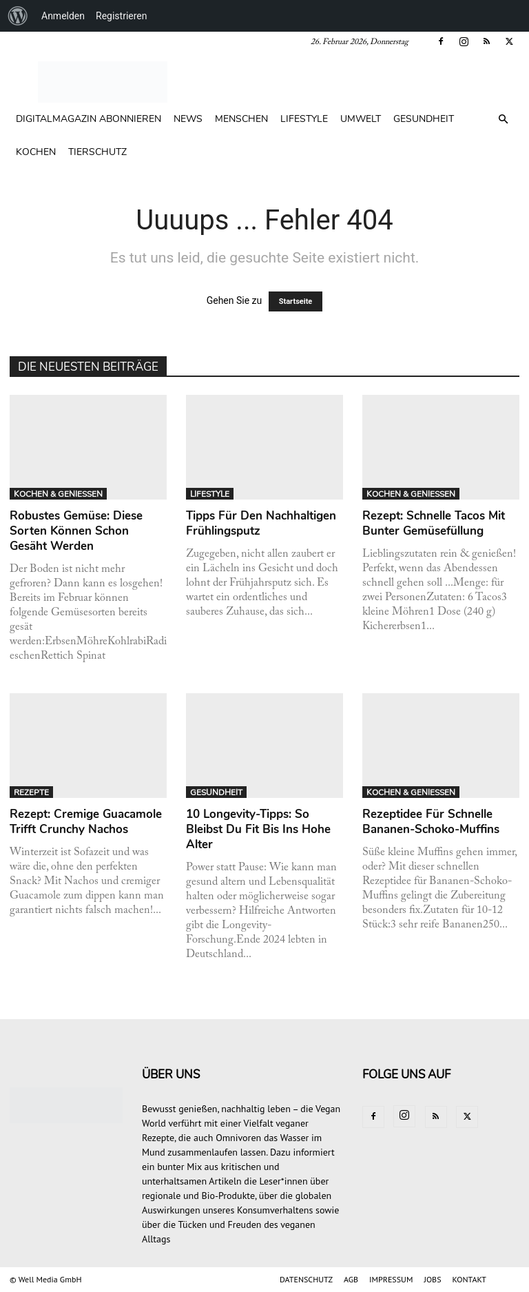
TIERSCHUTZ (97, 151)
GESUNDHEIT (423, 118)
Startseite (296, 301)
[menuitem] (18, 16)
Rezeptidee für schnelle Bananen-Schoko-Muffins (430, 821)
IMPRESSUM (391, 1279)
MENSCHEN (241, 118)
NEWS (188, 118)
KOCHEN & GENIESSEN (58, 494)
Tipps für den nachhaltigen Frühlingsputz (261, 523)
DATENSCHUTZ (306, 1279)
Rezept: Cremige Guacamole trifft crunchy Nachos (86, 821)
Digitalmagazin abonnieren (88, 118)
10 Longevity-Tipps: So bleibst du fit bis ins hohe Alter (258, 829)
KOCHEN (36, 151)
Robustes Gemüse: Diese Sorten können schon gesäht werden (76, 531)
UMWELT (360, 118)
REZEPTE (31, 792)
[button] (502, 119)
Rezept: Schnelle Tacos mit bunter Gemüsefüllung (433, 523)
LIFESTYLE (304, 118)
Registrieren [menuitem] (121, 15)
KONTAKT (469, 1279)
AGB (351, 1279)
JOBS (432, 1279)
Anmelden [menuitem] (63, 15)
